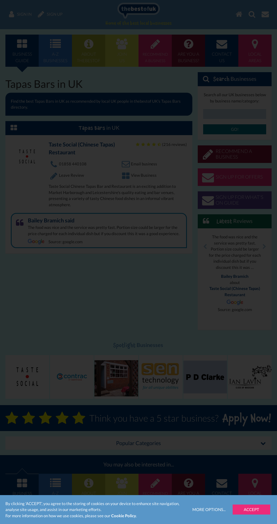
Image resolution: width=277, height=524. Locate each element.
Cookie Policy (123, 515)
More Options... (209, 509)
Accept (251, 509)
